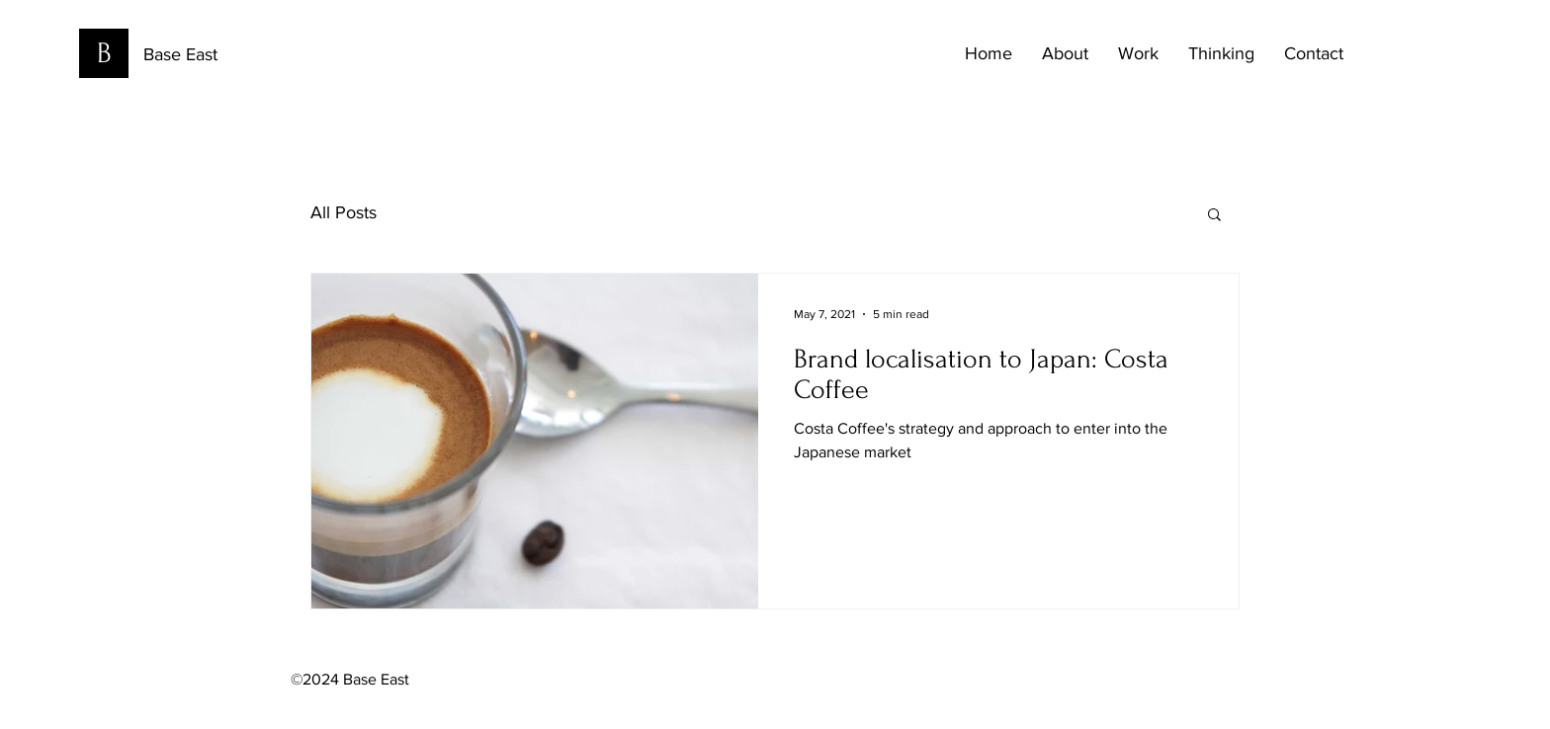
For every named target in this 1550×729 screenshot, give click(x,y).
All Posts (343, 212)
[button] (1214, 215)
